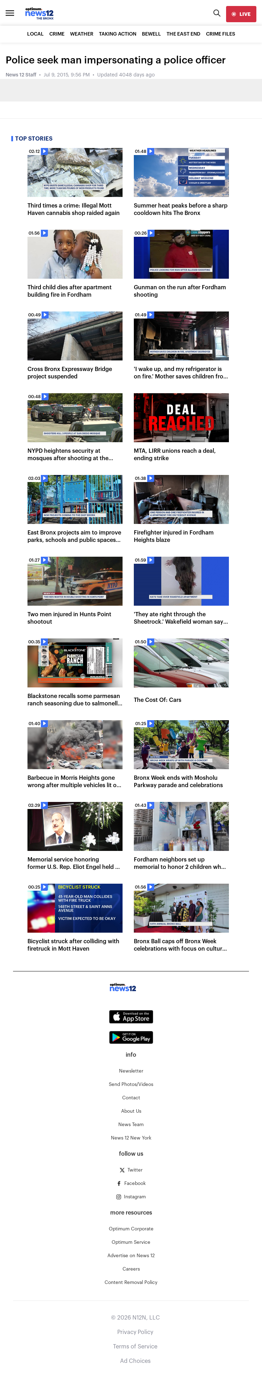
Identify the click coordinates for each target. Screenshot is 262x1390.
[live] (241, 14)
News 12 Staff (21, 75)
